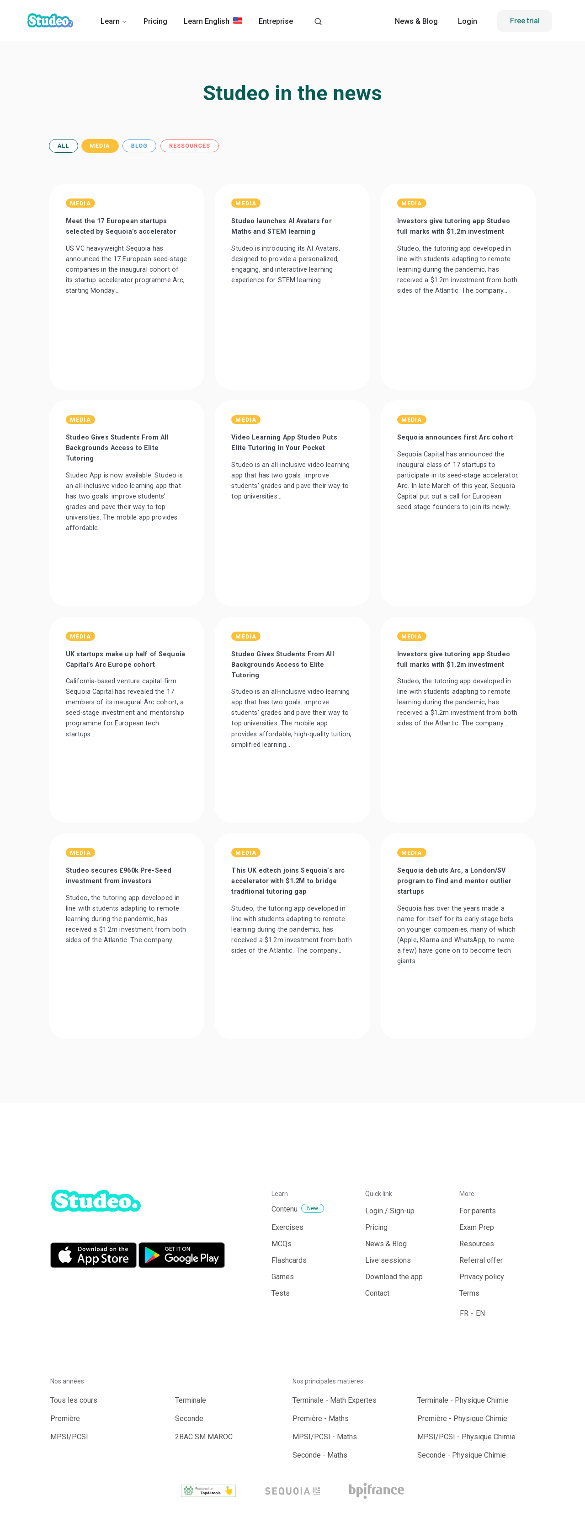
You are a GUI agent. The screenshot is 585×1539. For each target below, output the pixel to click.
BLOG (139, 146)
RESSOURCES (189, 146)
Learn (114, 21)
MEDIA (100, 146)
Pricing (155, 21)
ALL (63, 146)
